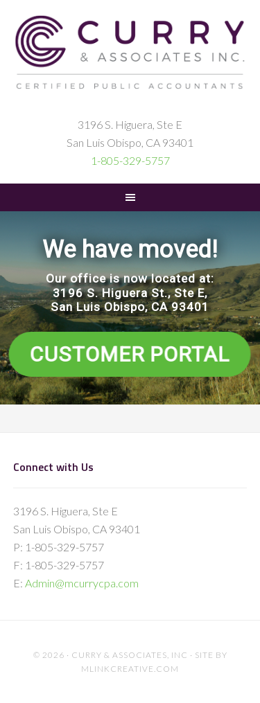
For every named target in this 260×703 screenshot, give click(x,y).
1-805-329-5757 (130, 160)
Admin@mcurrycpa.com (82, 582)
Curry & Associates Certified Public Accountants (130, 63)
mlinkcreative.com (130, 669)
